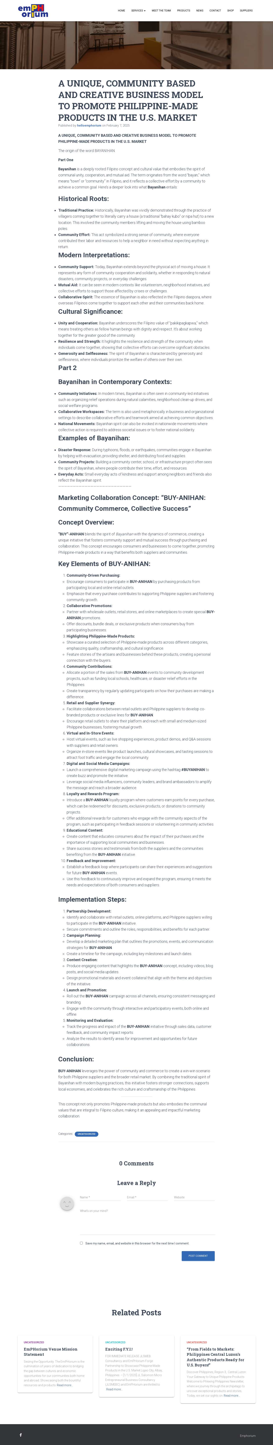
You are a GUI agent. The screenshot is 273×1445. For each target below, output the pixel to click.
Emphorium (248, 1435)
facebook (21, 1435)
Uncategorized (86, 1134)
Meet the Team (161, 10)
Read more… (65, 1385)
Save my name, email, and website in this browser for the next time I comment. (137, 1243)
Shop (230, 10)
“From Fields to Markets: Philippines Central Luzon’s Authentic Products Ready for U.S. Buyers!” (215, 1357)
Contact (215, 10)
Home (121, 10)
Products (183, 10)
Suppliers (246, 10)
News (199, 10)
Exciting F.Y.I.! (118, 1349)
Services (138, 10)
